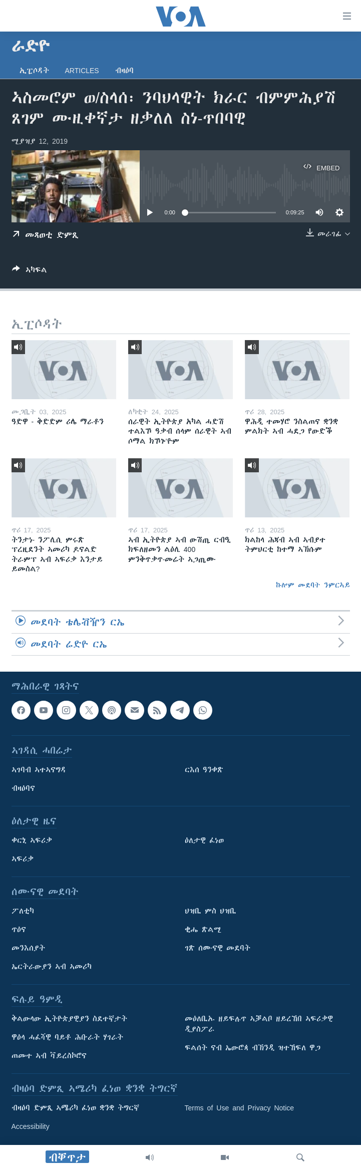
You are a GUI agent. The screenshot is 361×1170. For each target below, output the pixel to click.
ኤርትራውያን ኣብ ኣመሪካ (52, 967)
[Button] (29, 271)
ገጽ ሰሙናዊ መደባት (217, 948)
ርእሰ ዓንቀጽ (204, 770)
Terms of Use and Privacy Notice (239, 1108)
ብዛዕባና (23, 788)
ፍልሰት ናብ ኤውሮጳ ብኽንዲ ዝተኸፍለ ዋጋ (252, 1048)
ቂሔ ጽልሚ (203, 930)
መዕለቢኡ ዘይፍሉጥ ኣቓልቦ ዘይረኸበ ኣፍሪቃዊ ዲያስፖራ (259, 1024)
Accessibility (31, 1126)
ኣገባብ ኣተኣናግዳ (39, 770)
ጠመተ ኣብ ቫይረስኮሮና (49, 1056)
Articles (82, 70)
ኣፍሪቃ (23, 859)
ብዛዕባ (124, 70)
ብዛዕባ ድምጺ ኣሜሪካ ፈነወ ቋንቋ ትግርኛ (75, 1108)
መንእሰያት (28, 948)
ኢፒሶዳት (34, 70)
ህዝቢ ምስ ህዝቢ (210, 911)
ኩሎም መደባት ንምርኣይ (313, 585)
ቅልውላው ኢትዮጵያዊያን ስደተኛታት (69, 1019)
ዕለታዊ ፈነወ (204, 840)
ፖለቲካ (23, 911)
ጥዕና (19, 930)
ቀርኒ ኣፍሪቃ (32, 840)
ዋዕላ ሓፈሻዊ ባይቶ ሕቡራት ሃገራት (67, 1037)
